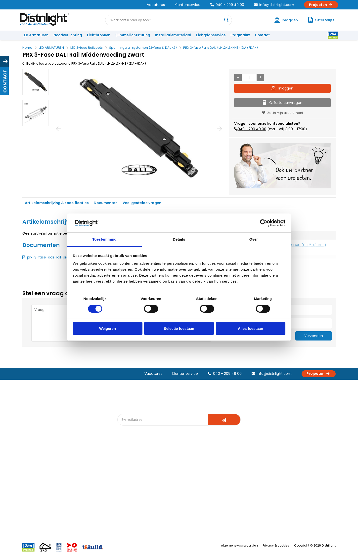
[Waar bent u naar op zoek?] (226, 20)
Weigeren (107, 328)
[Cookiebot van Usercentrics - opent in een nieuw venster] (263, 223)
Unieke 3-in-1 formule (90, 471)
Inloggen (282, 88)
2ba (123, 513)
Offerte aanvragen (282, 102)
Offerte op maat (133, 480)
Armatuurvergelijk (182, 488)
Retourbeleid (35, 510)
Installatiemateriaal (173, 35)
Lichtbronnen (98, 35)
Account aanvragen (41, 463)
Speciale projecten (183, 496)
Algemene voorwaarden (239, 545)
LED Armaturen (35, 35)
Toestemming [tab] (104, 239)
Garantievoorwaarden (43, 480)
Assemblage (226, 463)
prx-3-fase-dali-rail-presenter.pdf (57, 257)
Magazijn (223, 480)
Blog (124, 463)
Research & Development (237, 496)
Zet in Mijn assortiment (282, 112)
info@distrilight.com (274, 4)
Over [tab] (253, 239)
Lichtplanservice (210, 35)
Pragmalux (240, 35)
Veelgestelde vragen (90, 513)
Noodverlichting (67, 35)
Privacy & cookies (276, 545)
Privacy (78, 504)
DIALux (125, 471)
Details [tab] (179, 239)
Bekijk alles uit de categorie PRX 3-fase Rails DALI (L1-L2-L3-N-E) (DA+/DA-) (84, 63)
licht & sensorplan (182, 480)
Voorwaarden (84, 488)
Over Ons (80, 463)
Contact (262, 35)
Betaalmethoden (38, 488)
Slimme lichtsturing (132, 35)
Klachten (32, 471)
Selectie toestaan (179, 328)
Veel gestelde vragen (142, 202)
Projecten (321, 4)
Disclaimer (81, 496)
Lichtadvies (177, 463)
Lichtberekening (181, 471)
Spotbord (128, 496)
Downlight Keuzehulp (137, 504)
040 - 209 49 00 (227, 4)
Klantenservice (187, 4)
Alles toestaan (250, 328)
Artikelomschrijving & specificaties (57, 202)
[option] (35, 82)
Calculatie (224, 471)
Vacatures (156, 4)
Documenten (106, 202)
